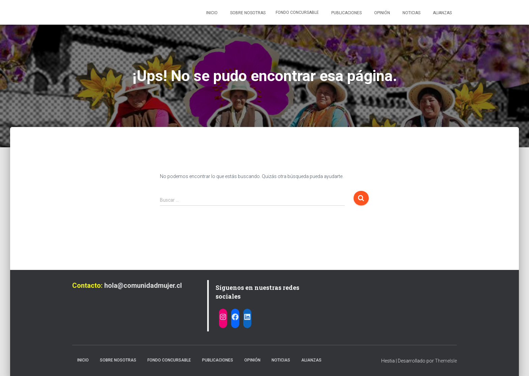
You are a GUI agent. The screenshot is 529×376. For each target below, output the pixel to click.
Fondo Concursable (297, 12)
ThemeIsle (446, 361)
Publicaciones (346, 12)
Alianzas (442, 12)
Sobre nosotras (247, 12)
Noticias (410, 12)
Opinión (381, 12)
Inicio (211, 12)
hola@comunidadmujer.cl (143, 285)
